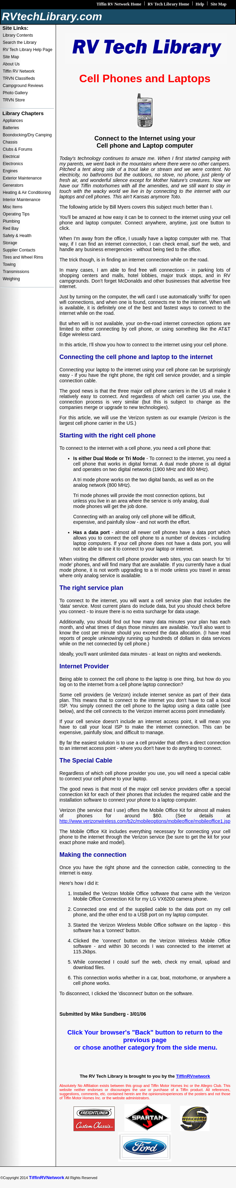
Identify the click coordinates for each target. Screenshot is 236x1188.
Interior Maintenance (21, 199)
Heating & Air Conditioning (27, 192)
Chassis (10, 142)
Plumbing (11, 221)
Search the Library (19, 42)
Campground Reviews (23, 85)
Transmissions (16, 271)
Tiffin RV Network (18, 71)
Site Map (218, 4)
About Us (11, 64)
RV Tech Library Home (168, 4)
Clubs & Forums (17, 149)
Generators (13, 185)
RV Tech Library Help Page (27, 49)
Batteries (11, 127)
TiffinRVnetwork (193, 1076)
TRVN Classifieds (19, 78)
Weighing (11, 278)
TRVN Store (14, 100)
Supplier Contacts (19, 250)
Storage (10, 242)
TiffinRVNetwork (46, 1177)
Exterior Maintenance (22, 178)
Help (200, 4)
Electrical (11, 156)
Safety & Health (17, 235)
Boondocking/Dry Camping (27, 135)
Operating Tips (16, 214)
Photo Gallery (15, 92)
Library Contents (18, 35)
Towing (9, 264)
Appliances (13, 120)
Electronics (13, 163)
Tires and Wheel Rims (23, 257)
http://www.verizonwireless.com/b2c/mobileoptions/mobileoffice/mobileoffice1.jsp (145, 821)
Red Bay (11, 228)
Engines (10, 171)
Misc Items (12, 207)
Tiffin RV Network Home (119, 4)
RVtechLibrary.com (52, 16)
